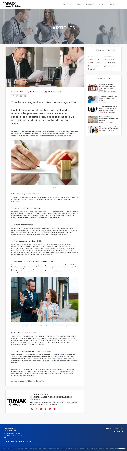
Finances (108, 56)
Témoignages (90, 4)
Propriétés (67, 4)
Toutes (91, 56)
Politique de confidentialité (84, 448)
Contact (112, 4)
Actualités (93, 66)
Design (91, 69)
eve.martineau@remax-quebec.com (21, 441)
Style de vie (109, 66)
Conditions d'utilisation (101, 448)
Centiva (121, 448)
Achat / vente (18, 92)
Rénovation (109, 63)
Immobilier (109, 59)
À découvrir (93, 59)
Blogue (78, 4)
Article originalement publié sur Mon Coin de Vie (27, 381)
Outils (101, 4)
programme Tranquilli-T (63, 357)
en (122, 4)
